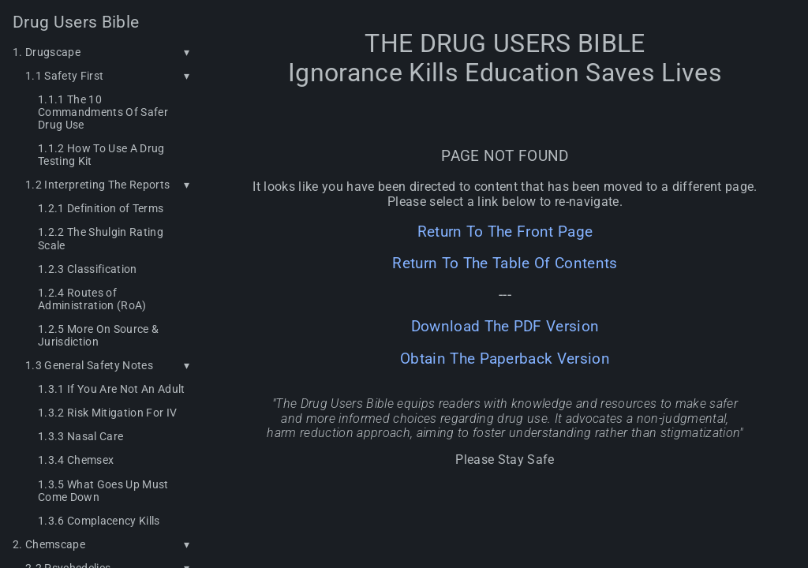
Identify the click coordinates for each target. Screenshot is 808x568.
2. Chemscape (49, 544)
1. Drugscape (46, 52)
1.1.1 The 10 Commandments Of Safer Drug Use (103, 112)
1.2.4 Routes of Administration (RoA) (92, 299)
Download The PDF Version (505, 326)
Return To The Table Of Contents (504, 263)
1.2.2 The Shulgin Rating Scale (100, 238)
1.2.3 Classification (87, 269)
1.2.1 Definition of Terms (100, 208)
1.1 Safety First (64, 75)
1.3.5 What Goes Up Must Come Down (103, 490)
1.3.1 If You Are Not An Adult (111, 389)
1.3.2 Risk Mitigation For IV (107, 412)
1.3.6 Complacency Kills (99, 520)
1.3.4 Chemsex (76, 460)
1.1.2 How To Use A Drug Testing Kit (101, 154)
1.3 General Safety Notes (89, 365)
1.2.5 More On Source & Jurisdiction (98, 335)
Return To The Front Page (505, 232)
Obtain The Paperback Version (505, 359)
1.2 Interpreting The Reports (97, 184)
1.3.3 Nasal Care (80, 436)
